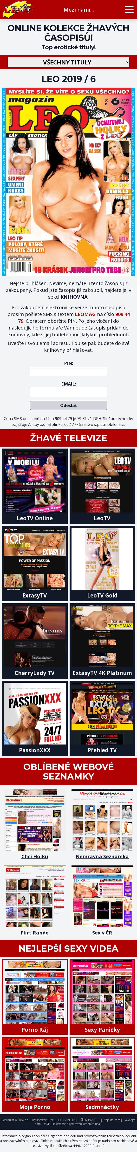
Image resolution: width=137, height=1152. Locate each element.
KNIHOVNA (74, 297)
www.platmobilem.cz (106, 424)
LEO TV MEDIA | (67, 1120)
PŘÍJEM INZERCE (89, 1120)
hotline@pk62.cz (42, 1120)
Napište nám (112, 1120)
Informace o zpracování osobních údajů (77, 1124)
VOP (47, 1124)
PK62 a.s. (23, 1120)
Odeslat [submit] (68, 405)
